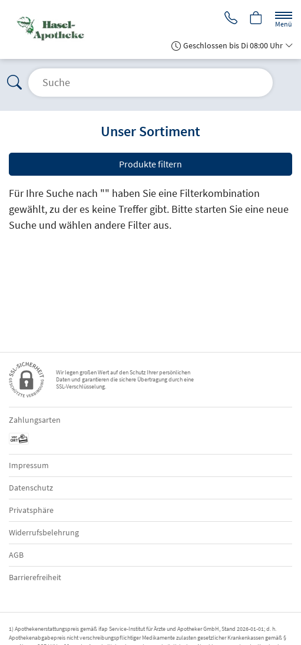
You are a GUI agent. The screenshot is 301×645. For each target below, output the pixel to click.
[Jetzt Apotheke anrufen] (231, 18)
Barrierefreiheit (35, 577)
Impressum (29, 465)
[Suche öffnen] (150, 82)
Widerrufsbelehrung (44, 532)
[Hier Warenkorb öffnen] (256, 18)
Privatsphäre (31, 510)
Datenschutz (31, 487)
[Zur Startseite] (75, 29)
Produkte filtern (150, 164)
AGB (16, 554)
